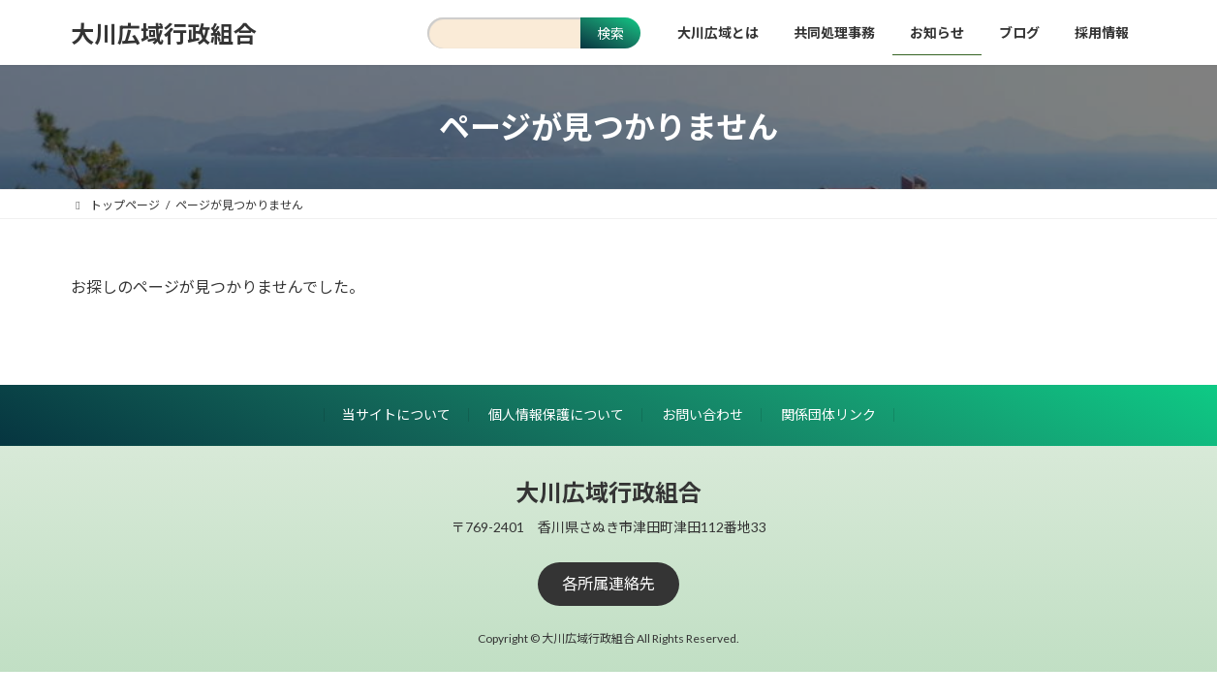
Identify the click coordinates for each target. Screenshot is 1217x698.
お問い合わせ (702, 414)
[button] (608, 584)
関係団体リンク (828, 414)
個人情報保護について (556, 414)
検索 (610, 33)
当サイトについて (396, 414)
